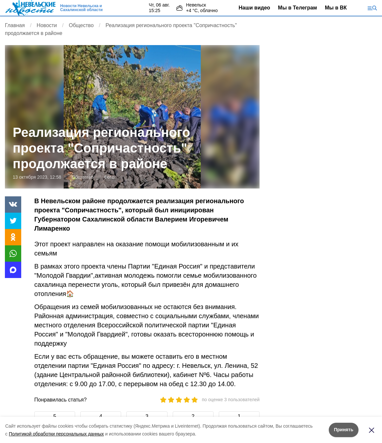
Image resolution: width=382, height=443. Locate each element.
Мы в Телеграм (297, 7)
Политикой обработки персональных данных (56, 433)
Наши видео (254, 7)
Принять (343, 429)
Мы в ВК (336, 7)
